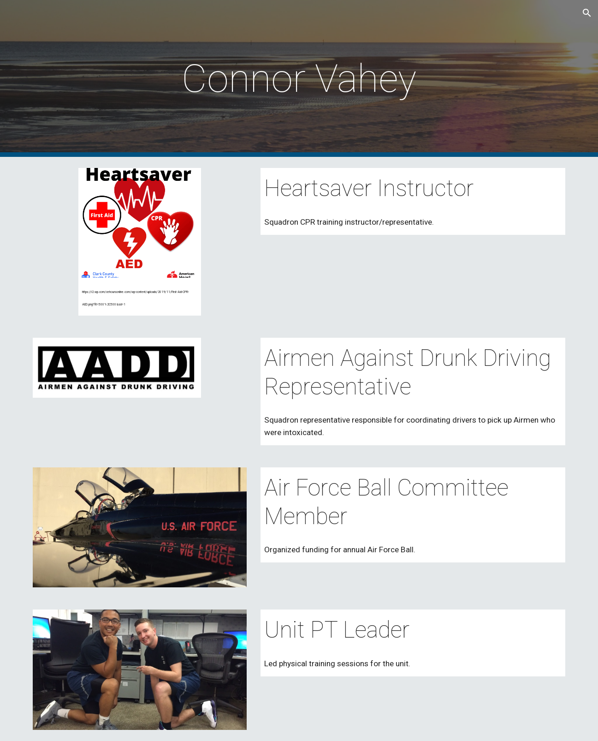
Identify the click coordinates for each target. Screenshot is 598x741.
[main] (299, 79)
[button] (587, 13)
